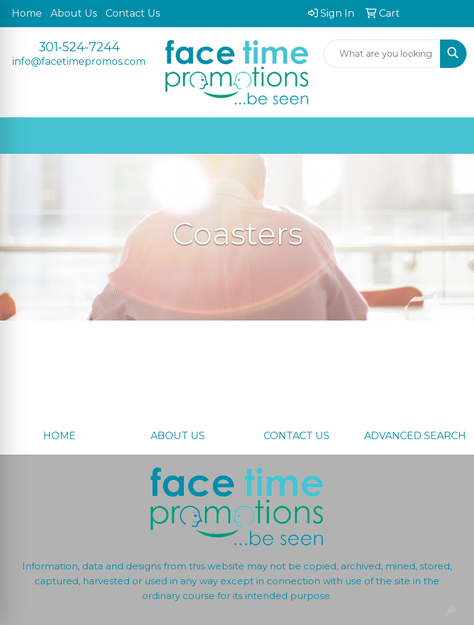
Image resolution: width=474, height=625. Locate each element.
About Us (74, 13)
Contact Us (133, 13)
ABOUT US (178, 436)
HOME (59, 436)
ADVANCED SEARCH (415, 436)
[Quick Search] (382, 54)
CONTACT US (297, 436)
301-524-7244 (79, 47)
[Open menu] (449, 136)
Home (27, 13)
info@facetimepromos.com (79, 61)
